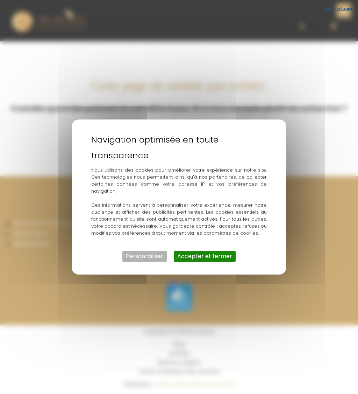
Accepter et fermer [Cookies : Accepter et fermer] (204, 256)
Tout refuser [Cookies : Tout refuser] (338, 8)
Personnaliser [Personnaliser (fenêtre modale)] (144, 256)
